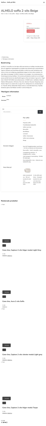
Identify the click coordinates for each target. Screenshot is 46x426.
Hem (2, 13)
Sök (3, 109)
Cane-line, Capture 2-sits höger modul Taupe (20, 408)
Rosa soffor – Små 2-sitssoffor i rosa (32, 150)
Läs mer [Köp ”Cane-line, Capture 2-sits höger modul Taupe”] (7, 398)
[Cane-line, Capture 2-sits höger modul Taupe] (4, 403)
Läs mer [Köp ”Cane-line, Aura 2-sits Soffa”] (7, 292)
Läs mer (31, 31)
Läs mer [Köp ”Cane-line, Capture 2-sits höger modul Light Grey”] (7, 241)
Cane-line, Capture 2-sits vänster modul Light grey (22, 354)
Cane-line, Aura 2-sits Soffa (13, 301)
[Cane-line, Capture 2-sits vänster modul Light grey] (4, 350)
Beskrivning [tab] (5, 57)
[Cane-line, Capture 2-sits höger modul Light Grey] (4, 245)
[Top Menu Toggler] (43, 2)
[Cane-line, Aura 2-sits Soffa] (4, 296)
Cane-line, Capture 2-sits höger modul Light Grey (21, 250)
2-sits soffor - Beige (14, 13)
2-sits (6, 13)
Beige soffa (37, 38)
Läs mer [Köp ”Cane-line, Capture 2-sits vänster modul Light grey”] (7, 345)
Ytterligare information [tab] (8, 59)
